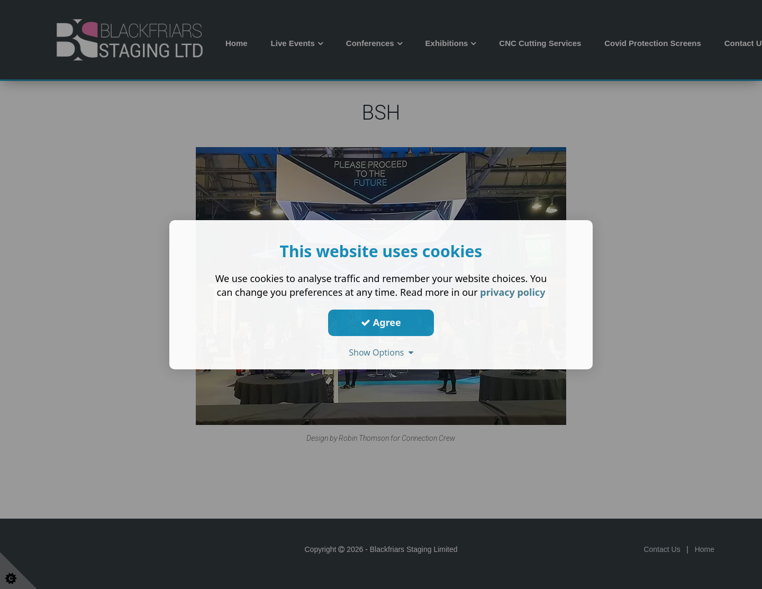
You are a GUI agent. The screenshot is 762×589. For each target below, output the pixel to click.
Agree (381, 322)
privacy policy (512, 291)
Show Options (381, 352)
